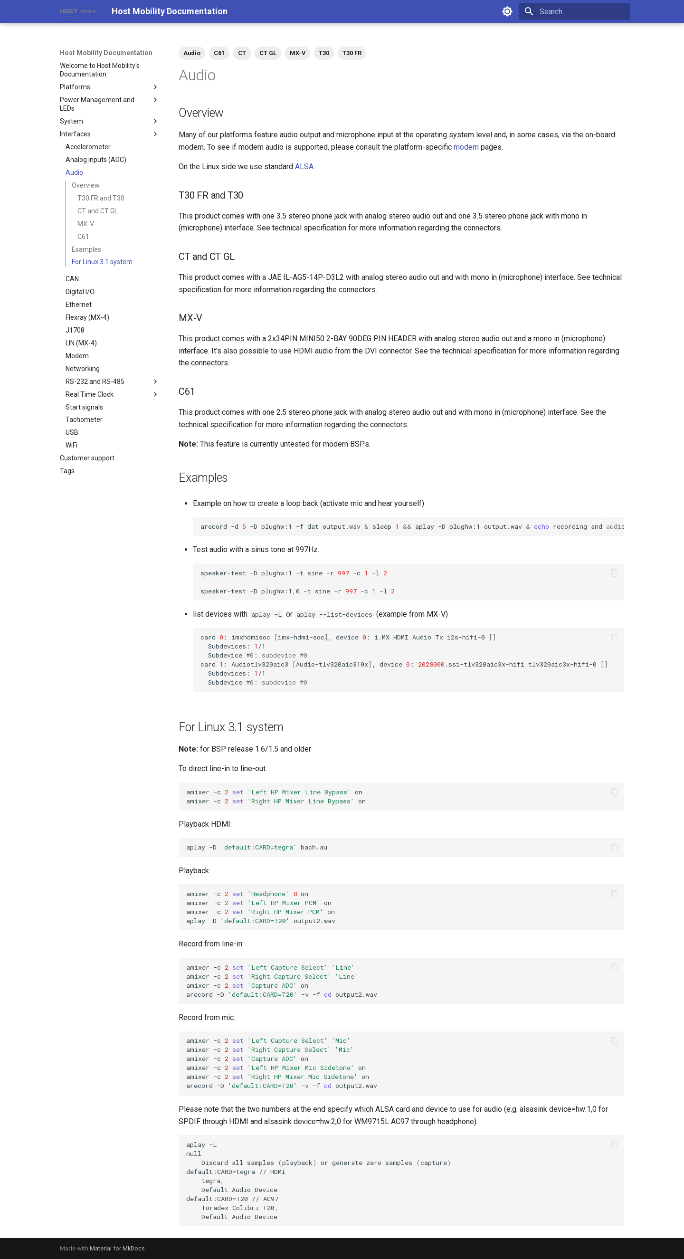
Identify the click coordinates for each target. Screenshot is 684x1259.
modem (466, 147)
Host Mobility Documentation (106, 53)
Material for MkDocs (117, 1248)
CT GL (267, 53)
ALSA (304, 166)
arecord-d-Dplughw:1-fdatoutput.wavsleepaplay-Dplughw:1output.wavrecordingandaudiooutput (412, 526)
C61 (219, 53)
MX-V (297, 53)
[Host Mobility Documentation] (78, 11)
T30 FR (351, 53)
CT (242, 53)
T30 (324, 53)
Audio (191, 53)
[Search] (574, 11)
